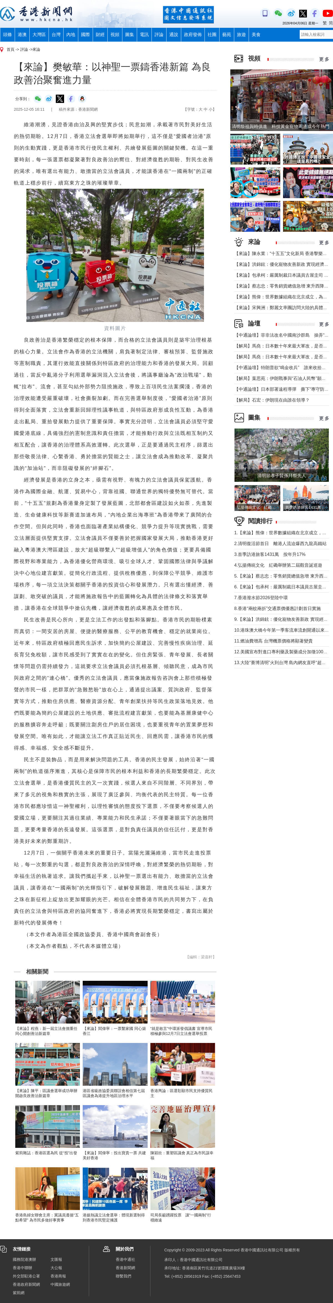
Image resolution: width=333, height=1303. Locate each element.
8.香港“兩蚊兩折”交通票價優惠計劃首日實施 (277, 608)
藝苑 (226, 34)
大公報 (56, 1268)
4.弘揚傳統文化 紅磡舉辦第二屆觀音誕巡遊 (278, 565)
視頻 (114, 34)
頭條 (7, 34)
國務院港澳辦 (24, 1259)
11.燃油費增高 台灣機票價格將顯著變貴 (273, 641)
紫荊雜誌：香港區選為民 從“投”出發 (46, 1153)
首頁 (10, 49)
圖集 (129, 34)
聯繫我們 (123, 1276)
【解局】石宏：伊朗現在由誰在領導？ (272, 400)
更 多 (324, 59)
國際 (85, 34)
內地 (70, 34)
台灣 (56, 34)
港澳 (22, 34)
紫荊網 (18, 1293)
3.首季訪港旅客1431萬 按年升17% (270, 554)
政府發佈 (193, 34)
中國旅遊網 (60, 1284)
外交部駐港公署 (26, 1276)
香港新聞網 (125, 1268)
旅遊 (241, 34)
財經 (100, 34)
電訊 (144, 34)
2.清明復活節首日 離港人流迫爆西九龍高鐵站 (280, 543)
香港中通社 (125, 1259)
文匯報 (56, 1259)
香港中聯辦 (22, 1268)
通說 (173, 34)
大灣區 (39, 34)
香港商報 (58, 1276)
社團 (212, 34)
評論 (159, 34)
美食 (256, 34)
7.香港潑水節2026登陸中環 (261, 597)
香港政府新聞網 (26, 1284)
